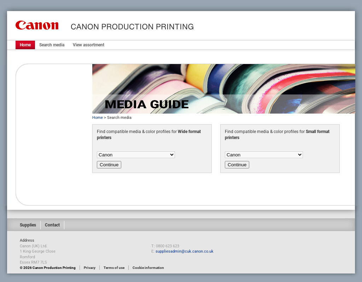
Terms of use (114, 268)
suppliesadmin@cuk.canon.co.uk (185, 251)
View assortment (88, 44)
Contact (52, 225)
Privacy (89, 268)
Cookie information (148, 268)
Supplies (28, 225)
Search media (51, 44)
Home (25, 44)
